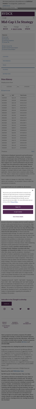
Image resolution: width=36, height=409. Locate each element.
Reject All (18, 207)
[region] (18, 204)
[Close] (33, 190)
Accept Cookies (18, 211)
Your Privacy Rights (18, 216)
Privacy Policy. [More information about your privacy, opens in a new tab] (14, 202)
